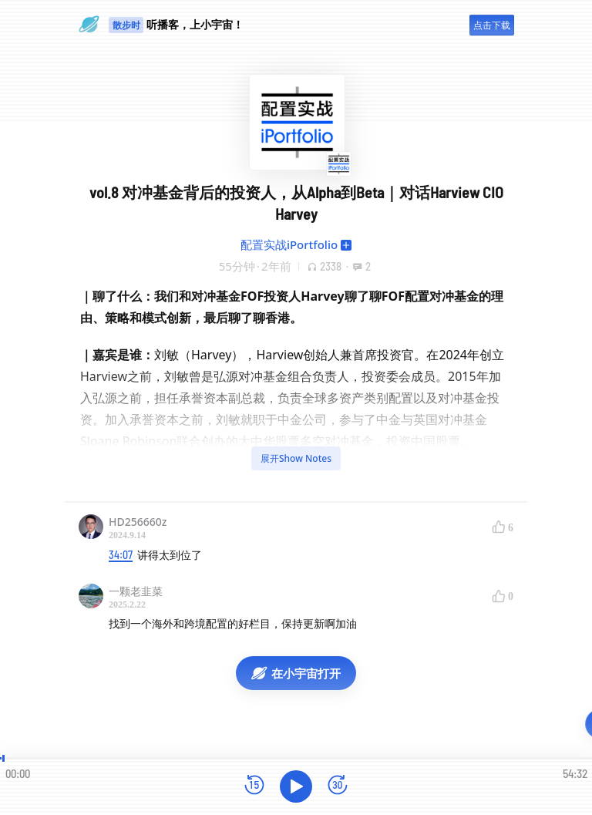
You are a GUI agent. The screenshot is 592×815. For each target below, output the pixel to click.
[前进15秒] (337, 786)
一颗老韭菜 (136, 591)
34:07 (121, 554)
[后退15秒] (254, 786)
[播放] (296, 786)
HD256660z (137, 521)
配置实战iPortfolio (289, 244)
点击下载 (491, 25)
